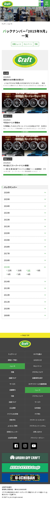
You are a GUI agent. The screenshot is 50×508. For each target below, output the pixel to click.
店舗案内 (40, 4)
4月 (29, 282)
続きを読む (26, 90)
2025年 (7, 207)
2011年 (7, 309)
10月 (19, 278)
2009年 (7, 323)
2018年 (7, 254)
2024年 (7, 214)
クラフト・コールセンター (37, 428)
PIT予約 (37, 422)
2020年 (7, 241)
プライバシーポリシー (37, 446)
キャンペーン (28, 44)
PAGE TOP (25, 343)
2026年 (7, 200)
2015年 (7, 275)
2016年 (7, 268)
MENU (46, 4)
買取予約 (12, 428)
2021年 (7, 234)
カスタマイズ (37, 368)
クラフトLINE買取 (12, 422)
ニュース (12, 374)
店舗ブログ (12, 386)
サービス (12, 392)
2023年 (7, 220)
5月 (19, 282)
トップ (3, 24)
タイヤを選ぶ (37, 362)
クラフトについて (37, 380)
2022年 (7, 227)
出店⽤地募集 (12, 446)
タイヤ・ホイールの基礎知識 (38, 392)
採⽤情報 (37, 416)
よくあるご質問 (12, 434)
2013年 (7, 296)
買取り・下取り (12, 368)
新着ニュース (16, 44)
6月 (9, 282)
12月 (9, 278)
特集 (36, 44)
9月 (29, 278)
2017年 (7, 261)
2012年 (7, 303)
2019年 (7, 247)
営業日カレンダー (12, 440)
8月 (39, 278)
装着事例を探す (19, 4)
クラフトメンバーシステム (38, 434)
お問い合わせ (37, 440)
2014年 (7, 289)
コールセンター (33, 4)
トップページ (12, 362)
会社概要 (12, 416)
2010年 (7, 316)
